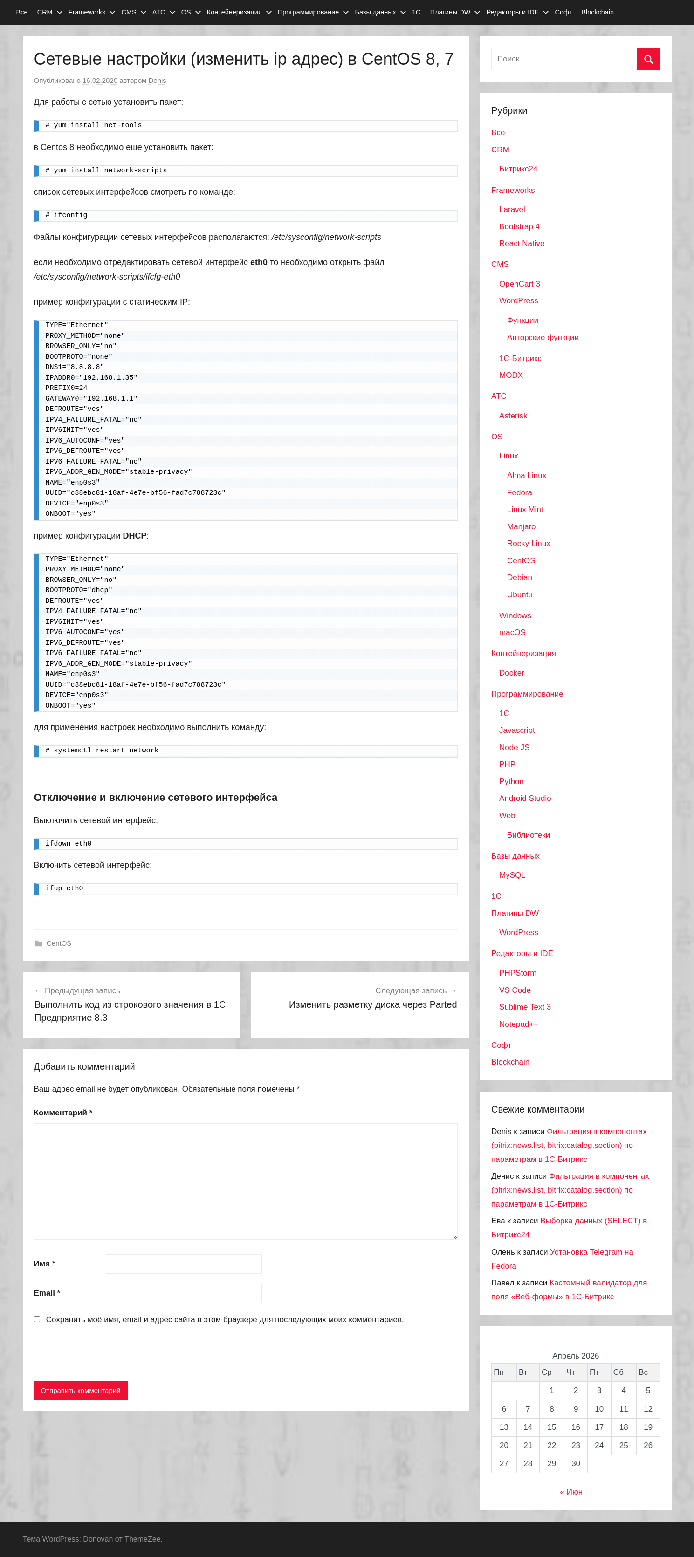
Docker (511, 673)
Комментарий (63, 1112)
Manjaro (521, 526)
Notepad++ (518, 1024)
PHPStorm (517, 973)
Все (22, 12)
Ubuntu (520, 594)
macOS (512, 632)
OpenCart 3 (519, 284)
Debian (519, 577)
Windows (515, 615)
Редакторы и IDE (518, 12)
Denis (157, 80)
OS (191, 12)
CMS (133, 12)
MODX (511, 375)
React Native (521, 243)
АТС (164, 12)
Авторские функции (543, 337)
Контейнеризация (239, 12)
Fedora (519, 492)
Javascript (517, 730)
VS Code (515, 990)
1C (504, 713)
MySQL (512, 875)
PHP (507, 764)
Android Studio (525, 798)
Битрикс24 (518, 168)
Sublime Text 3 (525, 1007)
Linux (508, 455)
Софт (563, 12)
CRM (50, 12)
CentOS (59, 943)
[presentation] (105, 1355)
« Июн (571, 1492)
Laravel (512, 209)
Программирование (313, 12)
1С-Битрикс (520, 358)
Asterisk (513, 415)
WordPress (518, 300)
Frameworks (92, 12)
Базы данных (380, 12)
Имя (44, 1263)
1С (416, 12)
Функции (522, 320)
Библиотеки (528, 835)
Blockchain (597, 12)
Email (47, 1293)
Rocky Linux (528, 543)
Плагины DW (455, 12)
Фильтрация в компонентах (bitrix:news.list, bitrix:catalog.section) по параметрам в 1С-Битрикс (569, 1145)
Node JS (514, 747)
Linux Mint (525, 509)
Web (507, 815)
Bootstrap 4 (519, 226)
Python (511, 781)
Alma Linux (526, 475)
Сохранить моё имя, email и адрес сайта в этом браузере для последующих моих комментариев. (225, 1319)
